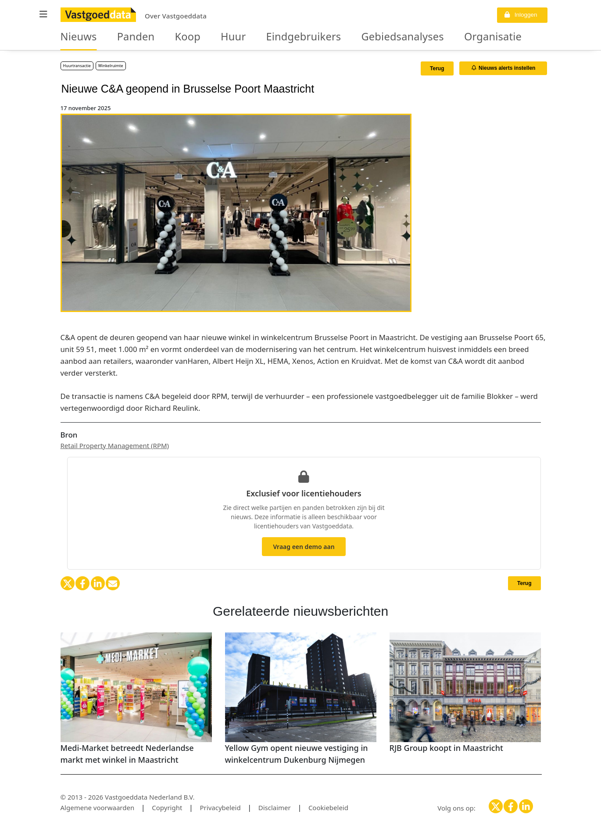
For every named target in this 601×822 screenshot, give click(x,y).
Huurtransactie (77, 65)
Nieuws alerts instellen (504, 68)
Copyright (167, 807)
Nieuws (75, 37)
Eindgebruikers (272, 37)
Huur (211, 37)
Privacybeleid (220, 807)
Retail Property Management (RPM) (115, 445)
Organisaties (435, 37)
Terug (437, 68)
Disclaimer (274, 807)
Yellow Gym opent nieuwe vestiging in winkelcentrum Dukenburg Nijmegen (296, 754)
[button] (43, 14)
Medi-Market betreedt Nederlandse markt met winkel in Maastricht (127, 754)
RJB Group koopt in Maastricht (446, 748)
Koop (171, 37)
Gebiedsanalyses (356, 37)
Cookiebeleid (328, 807)
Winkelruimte (110, 65)
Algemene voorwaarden (98, 807)
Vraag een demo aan (303, 546)
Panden (125, 37)
